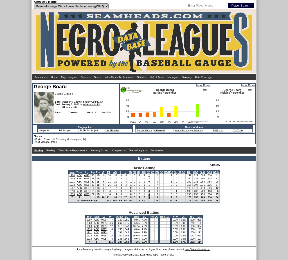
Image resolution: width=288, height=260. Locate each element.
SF (179, 172)
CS (153, 172)
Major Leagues (69, 77)
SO (161, 172)
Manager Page (49, 142)
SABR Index (112, 130)
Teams (97, 77)
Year (72, 172)
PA (108, 172)
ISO (192, 216)
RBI (144, 172)
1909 (72, 178)
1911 (72, 181)
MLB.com (218, 130)
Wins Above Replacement (119, 77)
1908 (72, 175)
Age (93, 172)
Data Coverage (203, 77)
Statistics (141, 77)
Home (54, 77)
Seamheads (41, 77)
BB (157, 172)
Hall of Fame (157, 77)
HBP (170, 172)
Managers (172, 77)
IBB (166, 172)
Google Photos (144, 130)
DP (183, 172)
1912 (72, 184)
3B (134, 172)
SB (148, 172)
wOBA (119, 216)
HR (138, 172)
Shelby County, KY (93, 101)
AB (115, 172)
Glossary (186, 77)
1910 (72, 191)
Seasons (86, 77)
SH (176, 172)
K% (152, 216)
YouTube (238, 130)
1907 (72, 188)
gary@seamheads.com (197, 249)
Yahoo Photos (182, 130)
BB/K (163, 216)
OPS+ (216, 172)
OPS (209, 172)
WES (87, 175)
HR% (175, 216)
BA (189, 172)
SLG (202, 172)
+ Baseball (159, 130)
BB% (136, 216)
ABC (79, 175)
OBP (195, 172)
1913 (72, 194)
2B (130, 172)
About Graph (203, 85)
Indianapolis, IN (91, 104)
